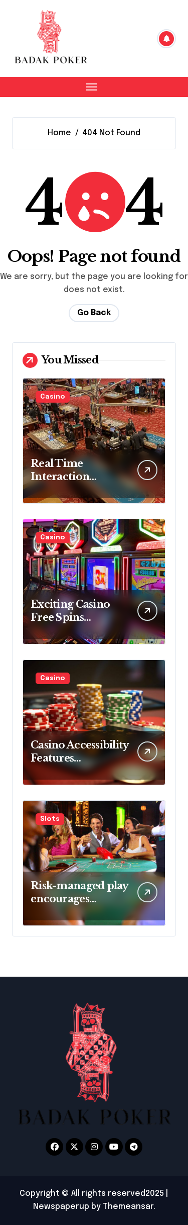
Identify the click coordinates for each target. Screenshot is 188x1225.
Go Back (94, 313)
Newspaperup (61, 1206)
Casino (52, 397)
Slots (50, 819)
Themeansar (128, 1206)
